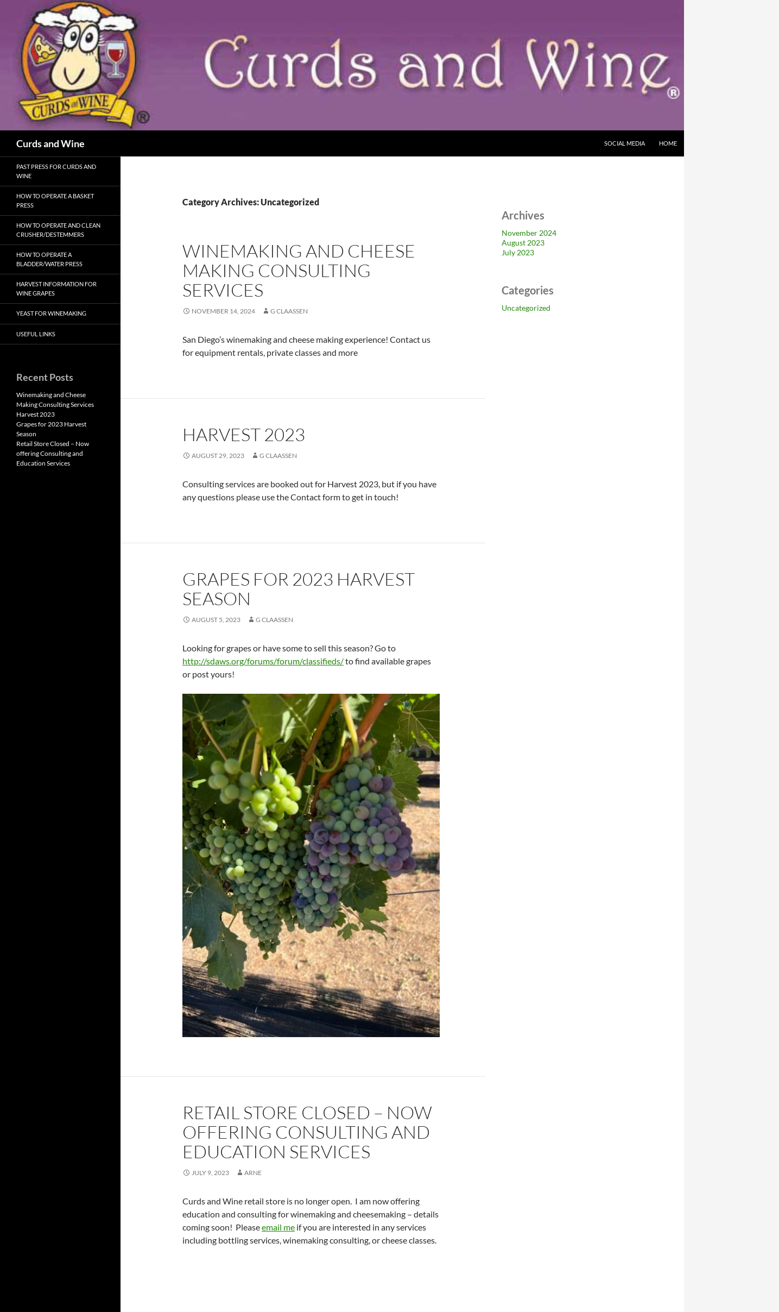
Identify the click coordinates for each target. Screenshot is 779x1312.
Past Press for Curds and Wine (56, 171)
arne (253, 1173)
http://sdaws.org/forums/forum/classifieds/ (263, 661)
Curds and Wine (50, 143)
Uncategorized (526, 307)
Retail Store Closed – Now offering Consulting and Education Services (307, 1132)
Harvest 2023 (243, 434)
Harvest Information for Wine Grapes (56, 288)
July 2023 (518, 252)
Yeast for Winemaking (51, 313)
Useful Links (35, 333)
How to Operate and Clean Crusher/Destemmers (58, 230)
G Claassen (289, 311)
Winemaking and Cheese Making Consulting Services (298, 270)
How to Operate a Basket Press (55, 200)
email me (278, 1227)
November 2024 (529, 232)
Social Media (624, 143)
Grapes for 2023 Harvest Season (298, 589)
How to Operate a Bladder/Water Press (49, 259)
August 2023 (523, 242)
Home (668, 143)
